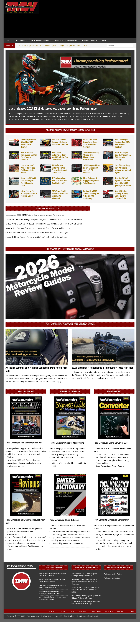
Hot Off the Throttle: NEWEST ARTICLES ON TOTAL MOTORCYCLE (70, 130)
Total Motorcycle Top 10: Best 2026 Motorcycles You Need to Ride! (51, 592)
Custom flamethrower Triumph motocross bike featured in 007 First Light (37, 232)
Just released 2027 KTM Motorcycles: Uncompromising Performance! (53, 108)
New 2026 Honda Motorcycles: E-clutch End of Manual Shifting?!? (52, 586)
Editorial (83, 611)
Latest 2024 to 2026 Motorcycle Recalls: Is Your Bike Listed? (29, 193)
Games (103, 41)
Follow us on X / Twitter (113, 574)
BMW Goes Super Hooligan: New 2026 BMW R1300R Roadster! (52, 580)
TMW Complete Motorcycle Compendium (111, 520)
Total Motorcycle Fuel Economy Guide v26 (24, 442)
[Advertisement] (88, 19)
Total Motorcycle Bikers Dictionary (64, 520)
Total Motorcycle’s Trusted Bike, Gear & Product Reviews (70, 324)
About (63, 611)
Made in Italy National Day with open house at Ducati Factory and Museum (38, 228)
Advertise (53, 611)
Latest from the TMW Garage (86, 567)
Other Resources (88, 41)
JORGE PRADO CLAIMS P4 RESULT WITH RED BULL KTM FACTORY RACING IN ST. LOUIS (44, 224)
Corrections (96, 611)
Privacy (72, 611)
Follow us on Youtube (112, 578)
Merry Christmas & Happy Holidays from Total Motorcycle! (91, 180)
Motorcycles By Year (40, 41)
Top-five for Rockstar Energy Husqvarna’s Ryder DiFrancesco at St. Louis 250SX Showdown (44, 219)
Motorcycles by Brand (65, 41)
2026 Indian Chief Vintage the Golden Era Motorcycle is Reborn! (53, 598)
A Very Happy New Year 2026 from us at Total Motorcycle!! (59, 180)
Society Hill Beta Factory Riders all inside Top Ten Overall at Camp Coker (36, 237)
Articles (9, 41)
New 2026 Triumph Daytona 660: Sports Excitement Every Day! (60, 142)
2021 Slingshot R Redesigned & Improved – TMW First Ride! (103, 367)
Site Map (131, 611)
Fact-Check (109, 611)
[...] (95, 119)
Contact (120, 611)
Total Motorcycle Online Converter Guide (111, 443)
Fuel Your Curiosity (54, 567)
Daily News (20, 41)
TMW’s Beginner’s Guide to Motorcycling (67, 443)
